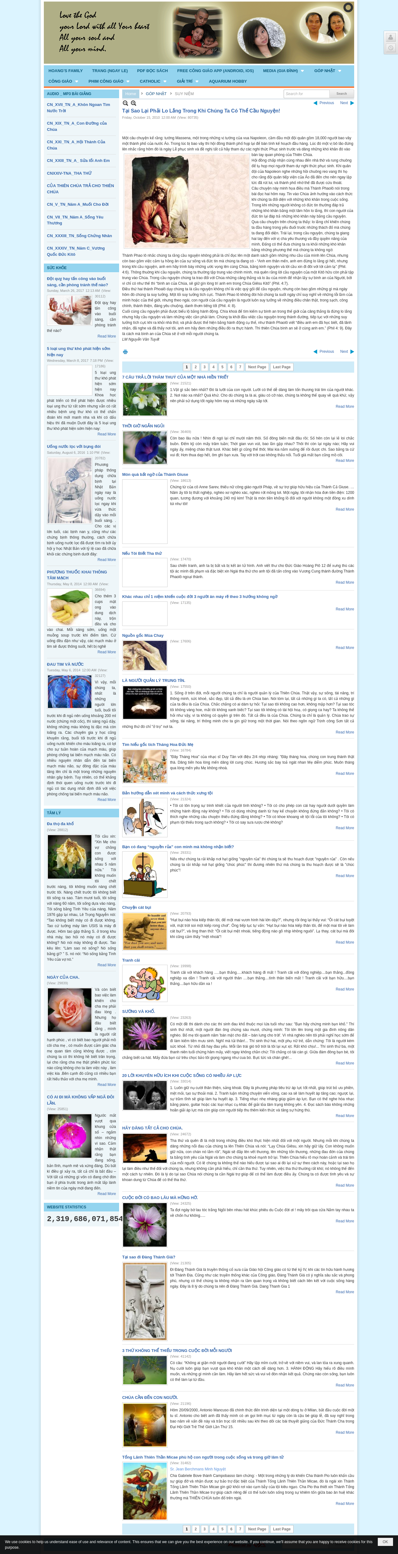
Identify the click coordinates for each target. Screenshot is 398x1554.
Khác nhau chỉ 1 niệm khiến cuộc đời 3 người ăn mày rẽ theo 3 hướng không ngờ (199, 596)
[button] (284, 70)
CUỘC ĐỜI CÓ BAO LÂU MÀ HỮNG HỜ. (160, 1197)
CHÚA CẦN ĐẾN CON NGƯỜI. (150, 1397)
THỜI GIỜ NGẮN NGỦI (143, 426)
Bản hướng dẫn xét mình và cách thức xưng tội (167, 793)
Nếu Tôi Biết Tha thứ (142, 553)
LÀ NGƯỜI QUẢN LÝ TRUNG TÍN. (153, 680)
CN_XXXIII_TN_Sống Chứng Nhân (79, 235)
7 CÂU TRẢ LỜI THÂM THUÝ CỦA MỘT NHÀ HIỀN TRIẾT (175, 377)
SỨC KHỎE (57, 268)
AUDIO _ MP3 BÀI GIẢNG (69, 94)
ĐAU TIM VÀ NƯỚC (65, 664)
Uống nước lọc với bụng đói (74, 446)
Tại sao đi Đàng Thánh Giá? (148, 1257)
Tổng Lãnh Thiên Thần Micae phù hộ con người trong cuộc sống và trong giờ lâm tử (203, 1457)
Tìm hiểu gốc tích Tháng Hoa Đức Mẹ (157, 744)
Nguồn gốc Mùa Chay (143, 635)
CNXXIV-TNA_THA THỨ (69, 173)
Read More (107, 336)
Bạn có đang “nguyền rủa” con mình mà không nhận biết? (178, 846)
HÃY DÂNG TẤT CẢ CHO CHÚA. (152, 1128)
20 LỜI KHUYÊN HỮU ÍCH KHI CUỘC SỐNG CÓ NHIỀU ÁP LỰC (182, 1075)
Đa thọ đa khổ (60, 823)
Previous (327, 103)
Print (125, 351)
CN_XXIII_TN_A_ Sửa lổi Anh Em (78, 160)
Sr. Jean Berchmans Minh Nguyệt (198, 1469)
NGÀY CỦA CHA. (63, 977)
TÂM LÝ (54, 813)
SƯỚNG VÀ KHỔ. (138, 1011)
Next (344, 103)
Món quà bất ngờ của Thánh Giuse (155, 474)
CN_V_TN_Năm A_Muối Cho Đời (78, 204)
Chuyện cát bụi (136, 907)
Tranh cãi (131, 960)
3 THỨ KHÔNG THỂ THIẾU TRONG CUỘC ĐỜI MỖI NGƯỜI (177, 1350)
